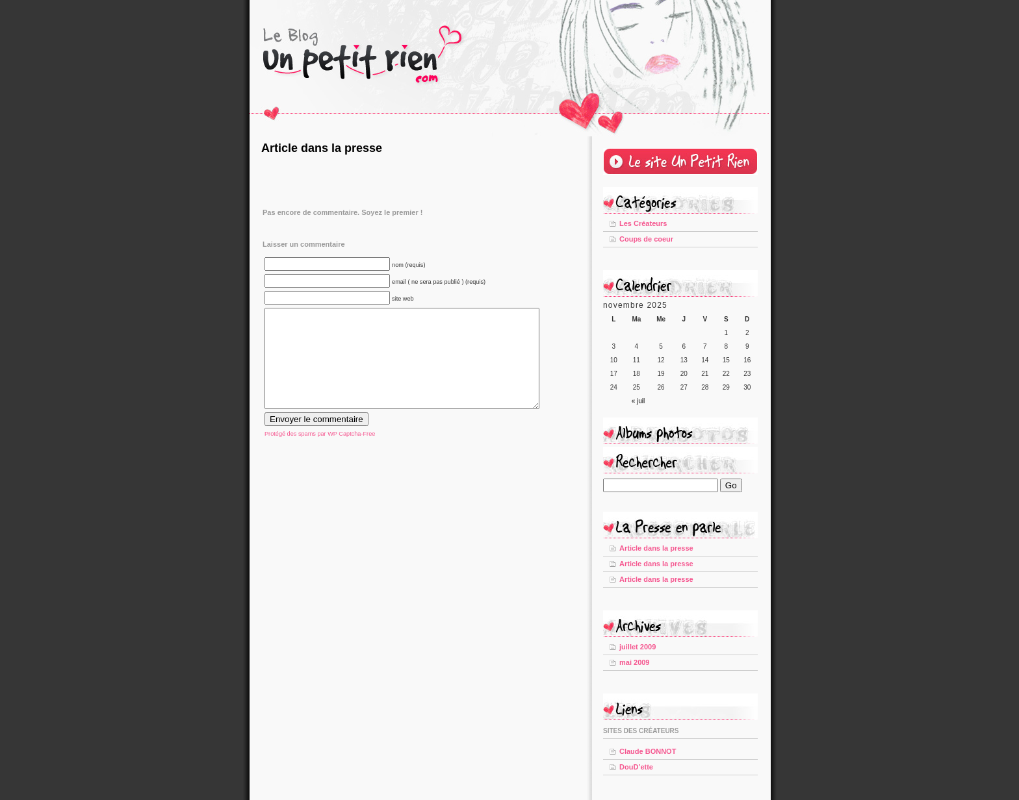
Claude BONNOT (647, 751)
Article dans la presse (321, 148)
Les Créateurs (643, 223)
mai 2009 (634, 662)
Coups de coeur (646, 239)
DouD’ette (636, 767)
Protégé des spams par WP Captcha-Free (319, 453)
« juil (638, 401)
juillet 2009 (637, 647)
